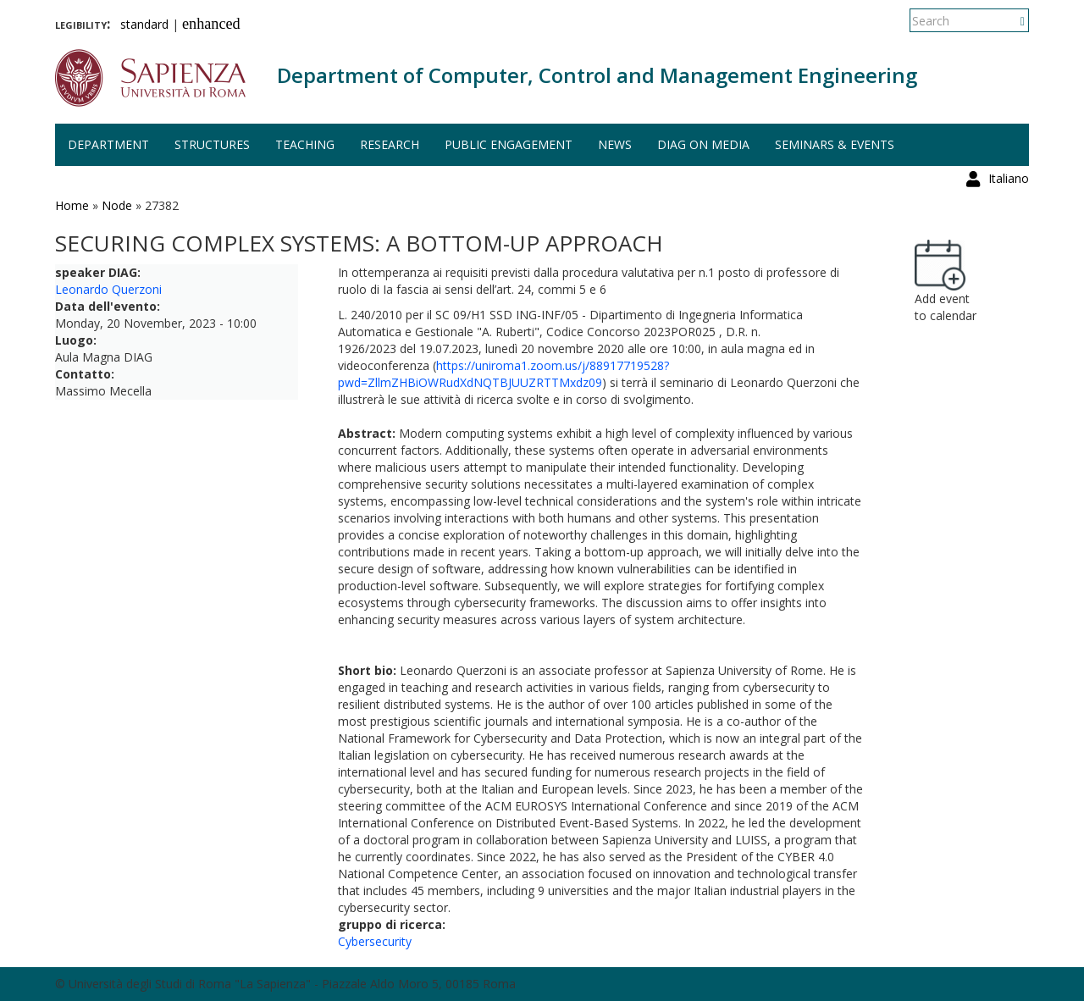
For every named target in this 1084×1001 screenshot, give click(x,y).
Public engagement (508, 144)
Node (117, 205)
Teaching (305, 144)
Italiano (1008, 21)
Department (108, 144)
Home (72, 205)
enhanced (211, 23)
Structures (212, 144)
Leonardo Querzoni (108, 289)
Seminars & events (834, 144)
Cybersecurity (375, 941)
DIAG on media (703, 144)
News (615, 144)
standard (144, 24)
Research (389, 144)
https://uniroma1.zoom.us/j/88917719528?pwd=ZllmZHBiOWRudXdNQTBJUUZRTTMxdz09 (503, 373)
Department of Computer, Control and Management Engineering (597, 75)
